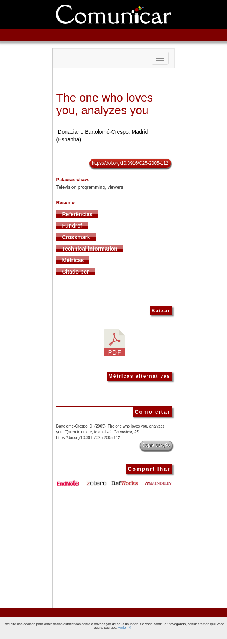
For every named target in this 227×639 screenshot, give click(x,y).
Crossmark (76, 237)
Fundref (72, 226)
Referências (77, 214)
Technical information (90, 249)
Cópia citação (156, 445)
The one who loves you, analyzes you (104, 103)
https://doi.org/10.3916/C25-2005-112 (130, 163)
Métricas (73, 260)
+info (122, 627)
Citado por (75, 272)
